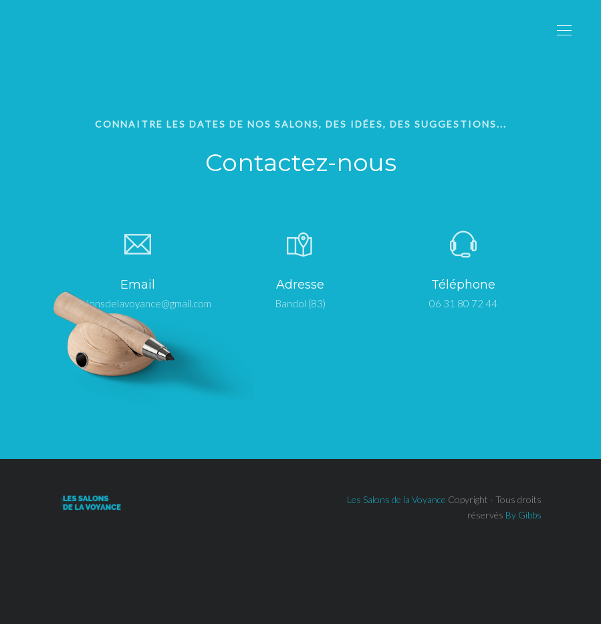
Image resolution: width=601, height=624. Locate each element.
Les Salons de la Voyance (396, 499)
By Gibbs (523, 514)
